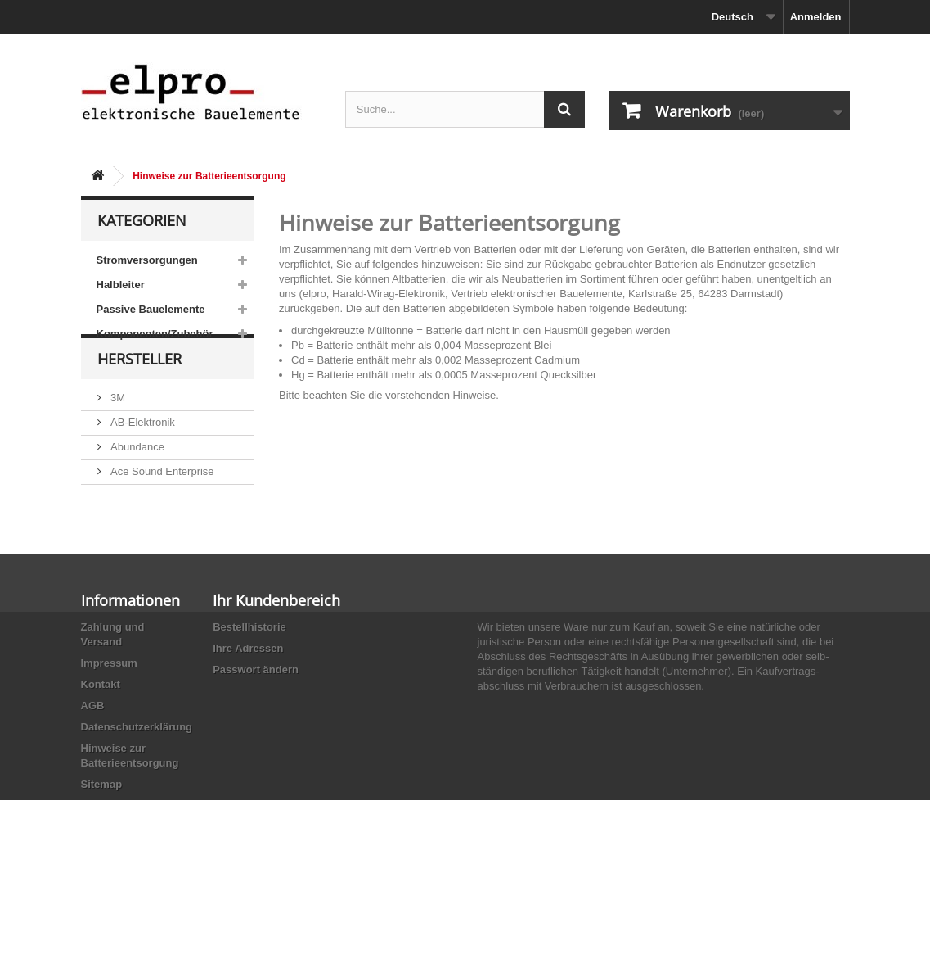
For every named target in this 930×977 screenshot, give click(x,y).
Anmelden (816, 17)
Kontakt (100, 775)
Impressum (109, 754)
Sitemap (102, 875)
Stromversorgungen (147, 260)
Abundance (136, 476)
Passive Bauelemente (151, 309)
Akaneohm (135, 574)
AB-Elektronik (141, 452)
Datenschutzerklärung (137, 818)
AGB (93, 796)
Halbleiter (121, 284)
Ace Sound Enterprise (161, 501)
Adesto (126, 550)
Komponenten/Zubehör (155, 334)
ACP (120, 525)
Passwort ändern (256, 760)
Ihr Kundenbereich (276, 691)
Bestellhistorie (249, 718)
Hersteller (139, 395)
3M (117, 427)
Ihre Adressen (248, 739)
